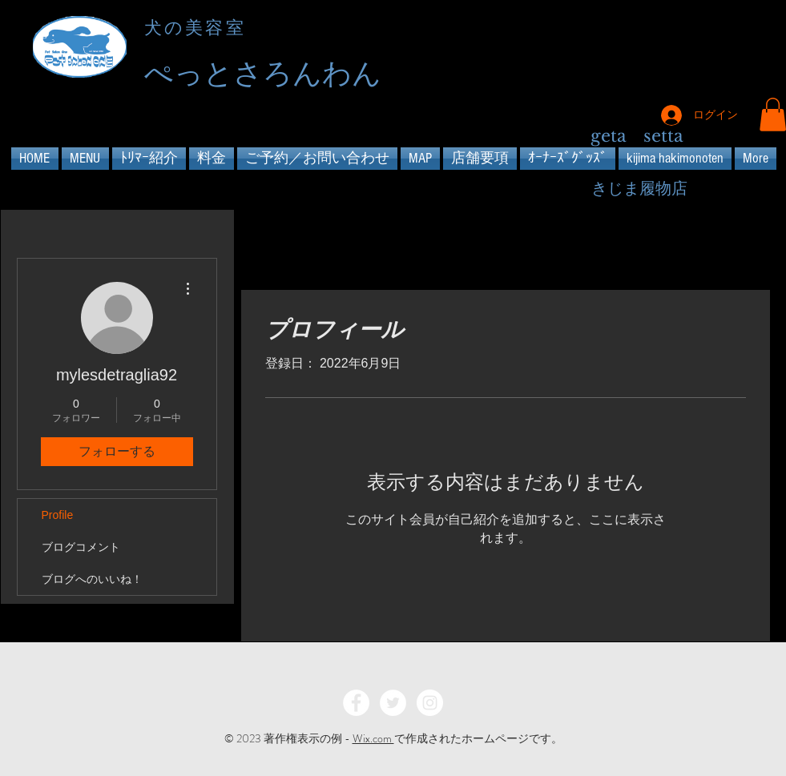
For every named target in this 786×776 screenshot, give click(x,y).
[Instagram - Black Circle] (760, 49)
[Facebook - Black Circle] (702, 49)
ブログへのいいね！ (92, 579)
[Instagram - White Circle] (430, 703)
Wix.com (373, 738)
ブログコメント (81, 547)
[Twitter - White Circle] (393, 703)
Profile (58, 515)
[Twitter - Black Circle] (731, 49)
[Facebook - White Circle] (356, 703)
